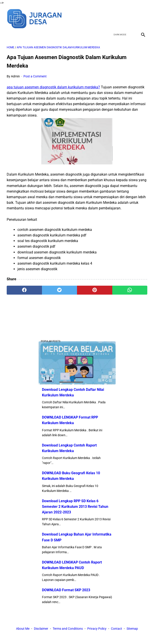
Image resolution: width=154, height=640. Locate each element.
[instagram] (142, 18)
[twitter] (121, 18)
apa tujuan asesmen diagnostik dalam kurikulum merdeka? (53, 87)
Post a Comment (35, 76)
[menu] (9, 34)
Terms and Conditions (68, 628)
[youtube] (132, 18)
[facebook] (111, 18)
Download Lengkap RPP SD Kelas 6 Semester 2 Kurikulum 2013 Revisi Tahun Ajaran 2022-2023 (75, 506)
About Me (22, 628)
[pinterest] (94, 290)
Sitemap (132, 628)
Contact (116, 628)
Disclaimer (41, 628)
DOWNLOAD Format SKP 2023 (66, 590)
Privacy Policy (96, 628)
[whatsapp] (130, 290)
